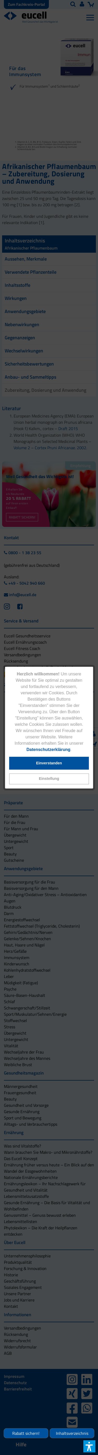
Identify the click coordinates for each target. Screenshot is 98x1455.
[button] (49, 779)
